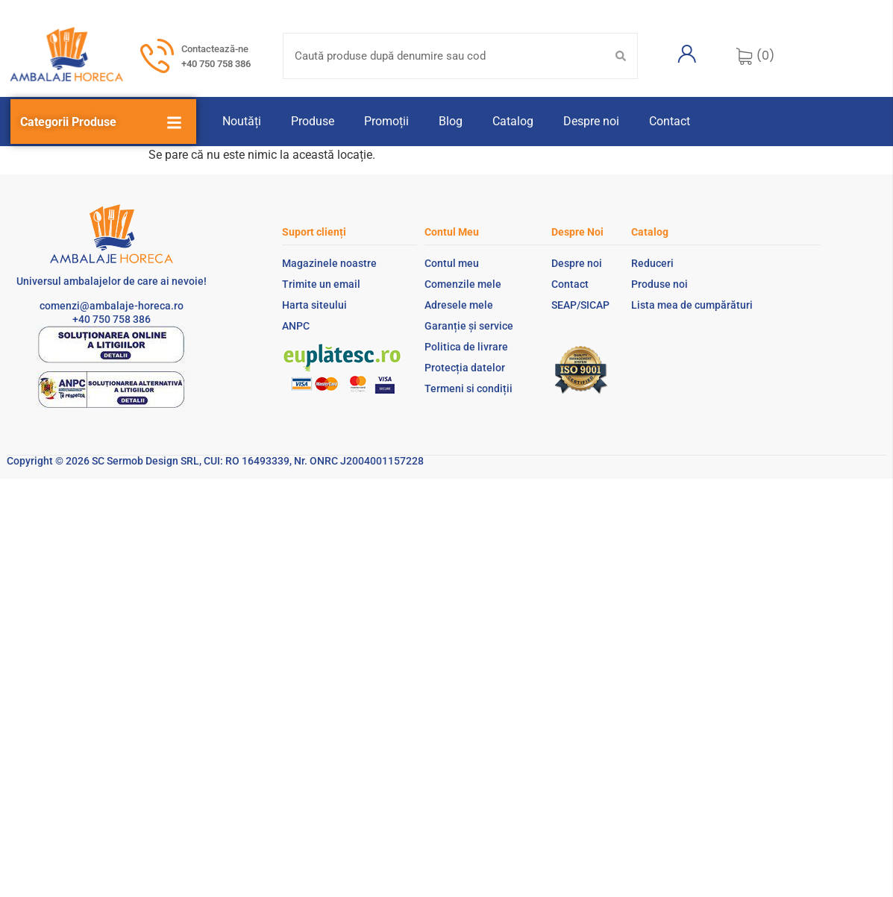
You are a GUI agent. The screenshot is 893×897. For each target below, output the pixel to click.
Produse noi (659, 284)
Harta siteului (314, 305)
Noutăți (241, 121)
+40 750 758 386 (216, 63)
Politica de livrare (466, 347)
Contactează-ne (214, 48)
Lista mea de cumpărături (692, 305)
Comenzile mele (462, 284)
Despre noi (591, 121)
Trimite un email (321, 284)
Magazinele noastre (329, 263)
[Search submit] (620, 56)
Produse (312, 121)
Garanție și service (468, 326)
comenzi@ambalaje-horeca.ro (112, 306)
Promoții (386, 121)
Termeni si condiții (468, 388)
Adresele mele (458, 305)
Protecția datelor (464, 368)
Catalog (512, 121)
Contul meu (451, 263)
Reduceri (652, 263)
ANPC (296, 326)
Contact (669, 121)
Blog (451, 121)
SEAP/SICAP (580, 305)
